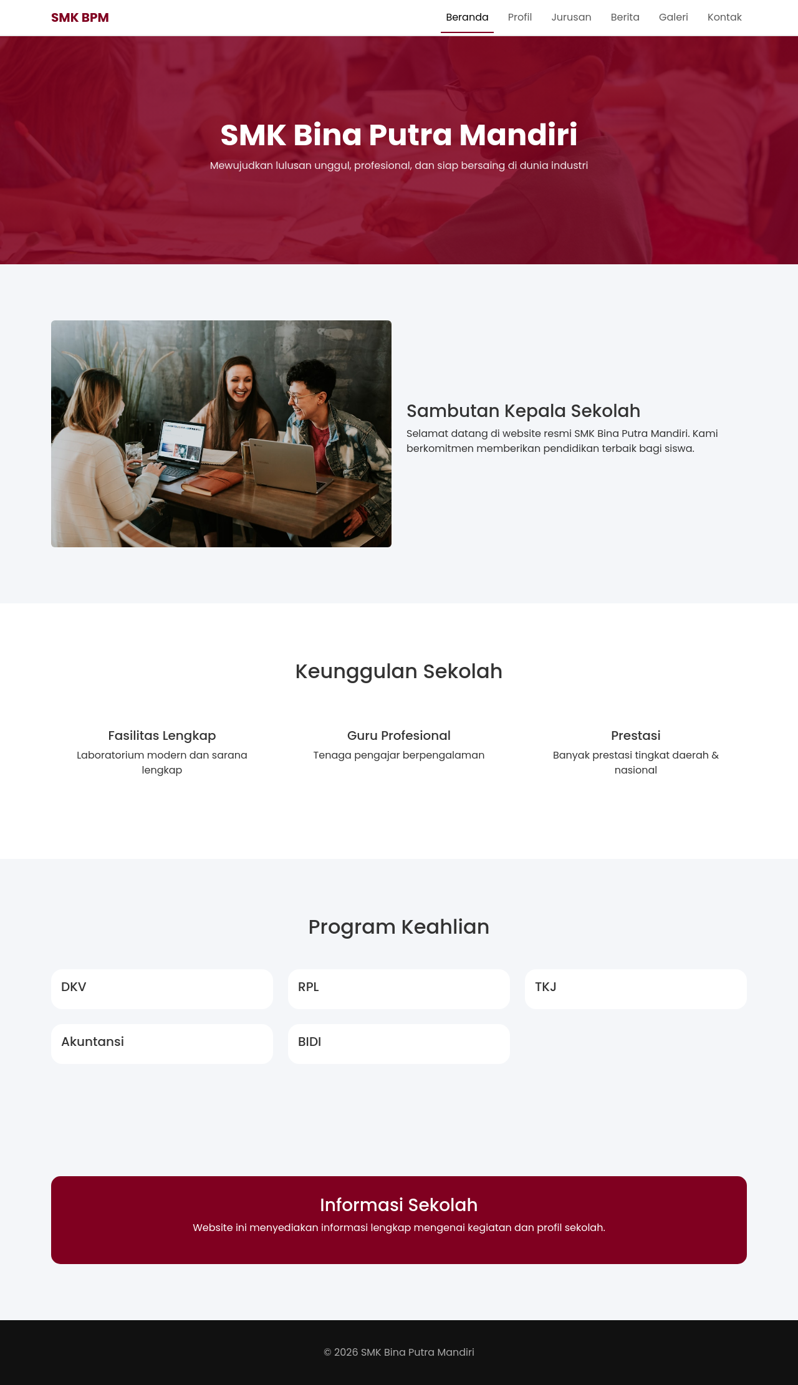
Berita (625, 17)
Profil (520, 17)
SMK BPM (80, 17)
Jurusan (571, 17)
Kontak (725, 17)
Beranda (467, 17)
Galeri (673, 17)
